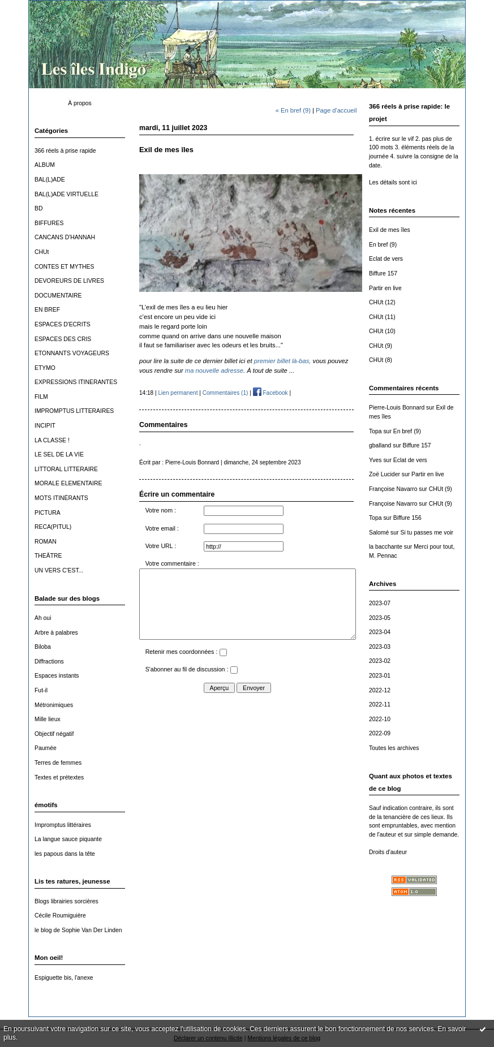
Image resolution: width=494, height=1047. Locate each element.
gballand (380, 445)
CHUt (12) (382, 302)
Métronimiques (54, 705)
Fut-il (41, 690)
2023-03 (379, 647)
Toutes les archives (394, 748)
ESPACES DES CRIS (63, 339)
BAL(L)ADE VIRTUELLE (66, 194)
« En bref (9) (293, 110)
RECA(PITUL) (53, 527)
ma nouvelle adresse (214, 370)
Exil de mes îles (389, 230)
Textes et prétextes (59, 777)
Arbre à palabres (56, 633)
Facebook (270, 393)
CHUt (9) (380, 346)
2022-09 (379, 733)
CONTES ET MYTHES (64, 267)
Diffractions (49, 661)
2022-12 (379, 690)
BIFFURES (49, 223)
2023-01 (379, 676)
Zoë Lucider (384, 474)
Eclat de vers (386, 259)
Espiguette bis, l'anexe (64, 978)
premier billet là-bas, (282, 360)
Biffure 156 (407, 518)
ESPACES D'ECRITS (63, 324)
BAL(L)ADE (50, 179)
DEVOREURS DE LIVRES (69, 281)
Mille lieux (48, 719)
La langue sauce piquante (68, 839)
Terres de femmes (58, 763)
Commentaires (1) (225, 393)
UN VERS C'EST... (59, 570)
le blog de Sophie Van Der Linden (78, 930)
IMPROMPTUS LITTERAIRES (74, 411)
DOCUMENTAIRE (58, 295)
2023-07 (379, 603)
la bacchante (385, 547)
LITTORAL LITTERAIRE (66, 469)
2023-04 (379, 632)
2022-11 (379, 704)
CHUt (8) (380, 360)
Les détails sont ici (393, 182)
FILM (41, 397)
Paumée (46, 748)
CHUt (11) (382, 317)
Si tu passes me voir (426, 532)
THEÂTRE (48, 556)
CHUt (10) (382, 331)
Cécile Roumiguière (60, 915)
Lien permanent (177, 393)
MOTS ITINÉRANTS (61, 498)
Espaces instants (57, 676)
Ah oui (43, 618)
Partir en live (385, 288)
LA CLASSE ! (52, 440)
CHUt (42, 252)
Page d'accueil (336, 110)
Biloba (43, 647)
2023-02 (379, 661)
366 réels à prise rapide (65, 151)
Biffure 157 (383, 273)
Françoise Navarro (393, 489)
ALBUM (45, 165)
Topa (375, 431)
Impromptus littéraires (63, 825)
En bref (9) (383, 245)
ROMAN (46, 541)
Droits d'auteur (388, 852)
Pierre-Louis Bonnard (396, 407)
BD (38, 208)
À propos (80, 103)
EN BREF (47, 310)
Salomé (379, 532)
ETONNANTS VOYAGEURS (72, 353)
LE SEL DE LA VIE (59, 454)
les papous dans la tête (65, 854)
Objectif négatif (54, 734)
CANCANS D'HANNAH (65, 237)
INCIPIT (45, 426)
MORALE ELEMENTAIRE (68, 483)
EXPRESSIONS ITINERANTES (76, 382)
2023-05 (379, 618)
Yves (375, 460)
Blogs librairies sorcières (66, 901)
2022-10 (379, 719)
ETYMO (45, 368)
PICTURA (48, 513)
